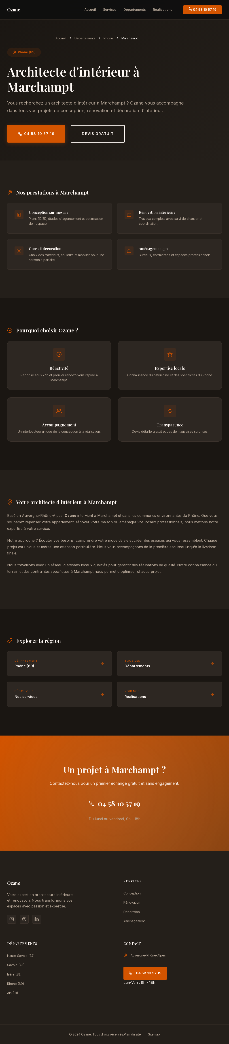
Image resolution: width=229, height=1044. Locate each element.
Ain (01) (12, 993)
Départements (135, 9)
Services (110, 9)
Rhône (108, 38)
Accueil (90, 9)
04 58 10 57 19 (202, 9)
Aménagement (134, 921)
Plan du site (132, 1034)
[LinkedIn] (36, 919)
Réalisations (162, 9)
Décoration (131, 912)
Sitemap (154, 1034)
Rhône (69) (15, 984)
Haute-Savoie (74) (21, 956)
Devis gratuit (98, 133)
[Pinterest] (24, 919)
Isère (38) (14, 974)
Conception (132, 893)
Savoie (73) (16, 965)
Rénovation (131, 902)
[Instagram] (11, 919)
